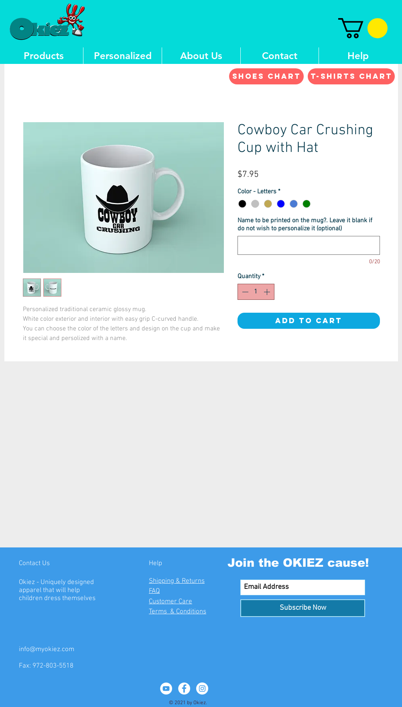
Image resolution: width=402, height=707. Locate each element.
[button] (363, 28)
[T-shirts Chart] (351, 76)
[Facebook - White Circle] (184, 688)
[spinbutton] (256, 291)
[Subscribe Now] (302, 608)
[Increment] (267, 291)
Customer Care (170, 602)
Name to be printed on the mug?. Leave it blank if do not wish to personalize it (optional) (305, 225)
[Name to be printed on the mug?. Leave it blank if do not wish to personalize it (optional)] (309, 245)
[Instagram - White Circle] (202, 688)
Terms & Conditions (177, 612)
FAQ (154, 591)
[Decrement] (244, 291)
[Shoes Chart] (266, 76)
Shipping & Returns (177, 581)
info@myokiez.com (46, 650)
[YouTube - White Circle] (166, 688)
